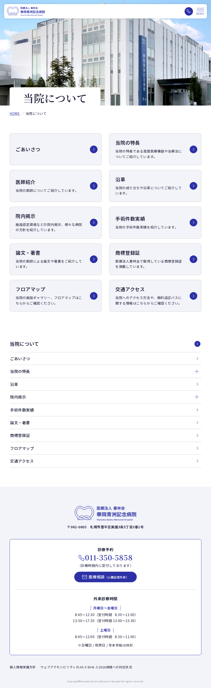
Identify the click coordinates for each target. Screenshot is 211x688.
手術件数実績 (22, 410)
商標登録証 (20, 435)
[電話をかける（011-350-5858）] (189, 11)
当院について (24, 344)
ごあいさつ (20, 358)
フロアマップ (22, 448)
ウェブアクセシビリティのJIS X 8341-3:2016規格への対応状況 (86, 667)
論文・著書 (20, 422)
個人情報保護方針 (23, 667)
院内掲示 (18, 397)
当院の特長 (20, 371)
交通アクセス (22, 461)
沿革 (14, 384)
